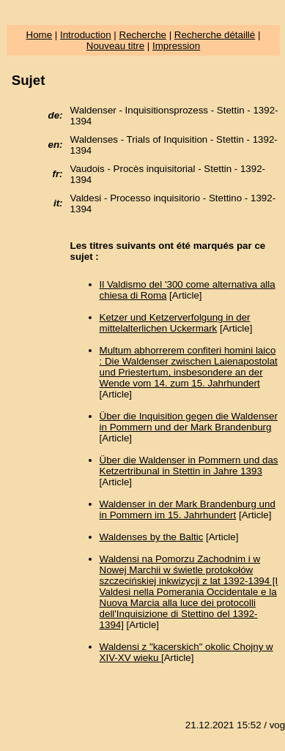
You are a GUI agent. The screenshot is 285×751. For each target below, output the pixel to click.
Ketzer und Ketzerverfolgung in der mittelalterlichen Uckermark (175, 323)
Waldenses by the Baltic (152, 536)
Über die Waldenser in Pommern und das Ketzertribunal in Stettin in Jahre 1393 (189, 466)
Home (39, 34)
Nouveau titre (115, 45)
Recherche (142, 34)
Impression (176, 45)
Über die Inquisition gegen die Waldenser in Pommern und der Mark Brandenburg (189, 422)
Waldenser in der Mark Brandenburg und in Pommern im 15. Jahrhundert (187, 509)
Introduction (85, 34)
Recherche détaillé (214, 34)
